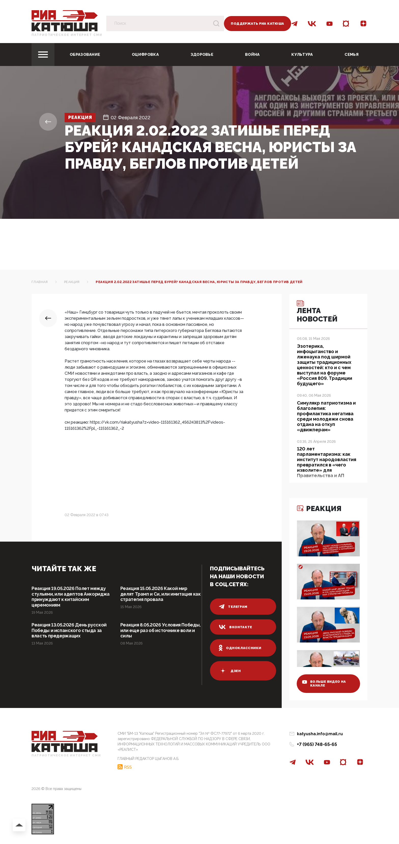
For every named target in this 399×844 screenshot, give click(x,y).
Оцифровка (145, 54)
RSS (128, 767)
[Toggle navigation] (43, 54)
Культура (302, 54)
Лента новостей (317, 312)
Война (252, 54)
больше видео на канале (325, 683)
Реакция (80, 117)
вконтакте (235, 627)
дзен (230, 671)
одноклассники (240, 648)
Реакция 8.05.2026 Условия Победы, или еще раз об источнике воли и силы (160, 630)
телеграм (233, 606)
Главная (40, 282)
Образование (85, 54)
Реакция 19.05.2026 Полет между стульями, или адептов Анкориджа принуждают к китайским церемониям (71, 597)
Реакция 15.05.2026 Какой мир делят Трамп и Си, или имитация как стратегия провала (156, 594)
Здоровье (202, 54)
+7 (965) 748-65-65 (317, 744)
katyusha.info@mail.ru (320, 733)
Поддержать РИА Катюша (257, 23)
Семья (352, 54)
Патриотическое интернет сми (67, 35)
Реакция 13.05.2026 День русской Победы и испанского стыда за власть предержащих (70, 630)
